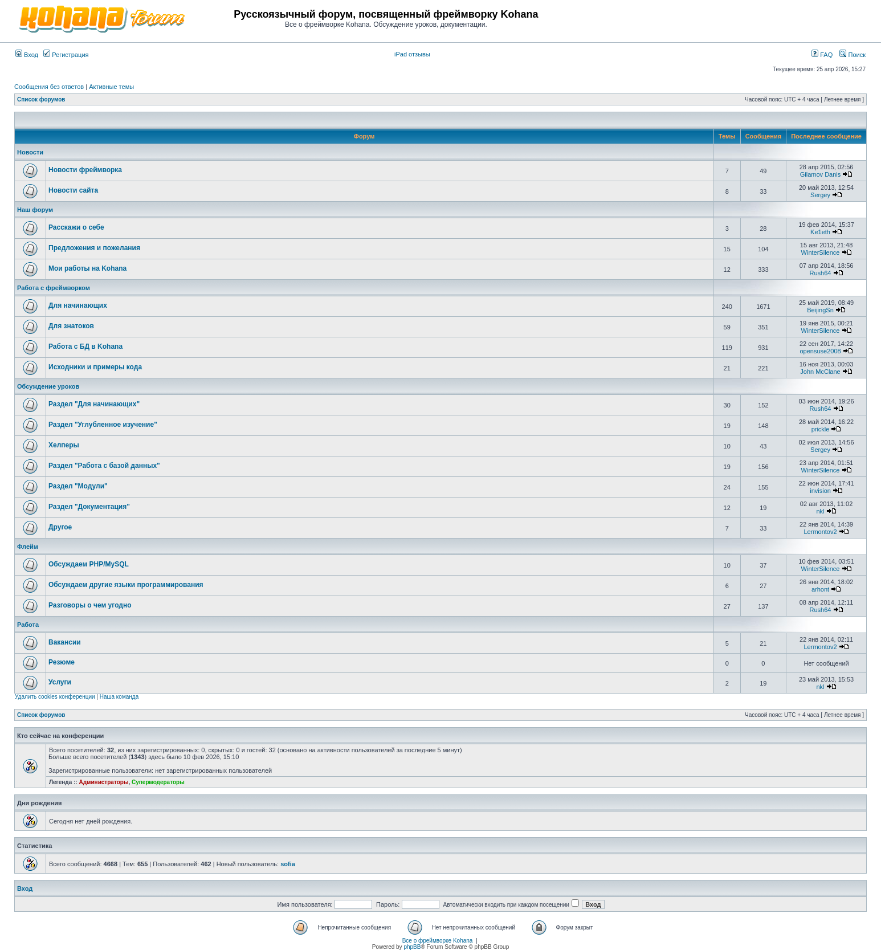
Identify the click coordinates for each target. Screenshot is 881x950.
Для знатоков (71, 326)
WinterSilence (820, 252)
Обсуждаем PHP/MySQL (88, 564)
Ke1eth (820, 232)
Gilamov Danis (820, 174)
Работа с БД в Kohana (85, 346)
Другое (60, 527)
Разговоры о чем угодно (90, 605)
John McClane (820, 371)
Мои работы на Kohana (87, 268)
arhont (820, 589)
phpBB (412, 947)
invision (820, 490)
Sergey (820, 194)
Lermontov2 (820, 531)
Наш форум (35, 209)
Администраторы (103, 782)
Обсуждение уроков (48, 386)
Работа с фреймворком (53, 287)
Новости (30, 152)
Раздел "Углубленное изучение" (102, 425)
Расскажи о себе (76, 227)
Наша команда (119, 697)
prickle (820, 429)
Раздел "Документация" (89, 507)
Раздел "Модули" (78, 486)
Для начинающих (77, 305)
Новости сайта (73, 190)
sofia (287, 864)
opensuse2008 (820, 351)
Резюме (61, 662)
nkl (821, 511)
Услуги (59, 682)
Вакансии (64, 642)
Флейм (27, 546)
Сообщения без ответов (49, 86)
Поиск (852, 54)
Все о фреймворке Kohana (437, 940)
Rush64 (820, 273)
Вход (26, 54)
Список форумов (41, 99)
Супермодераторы (158, 782)
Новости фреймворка (85, 170)
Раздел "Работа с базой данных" (104, 466)
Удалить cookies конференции (55, 697)
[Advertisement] (732, 18)
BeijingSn (820, 310)
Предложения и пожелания (94, 248)
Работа (28, 624)
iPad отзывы (412, 54)
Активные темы (111, 86)
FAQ (822, 54)
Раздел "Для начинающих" (94, 404)
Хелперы (63, 445)
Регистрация (65, 54)
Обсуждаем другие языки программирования (125, 585)
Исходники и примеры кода (95, 367)
